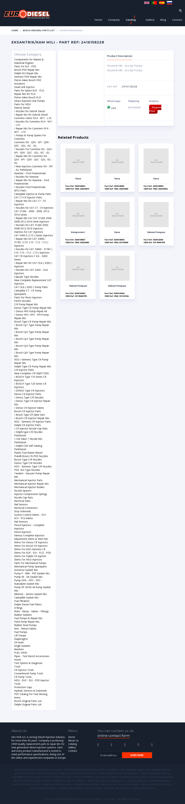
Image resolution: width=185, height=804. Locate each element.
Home (98, 19)
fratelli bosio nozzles (86, 784)
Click (111, 108)
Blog (163, 19)
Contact (177, 19)
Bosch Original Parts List (39, 30)
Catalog (131, 19)
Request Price (155, 109)
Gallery (150, 19)
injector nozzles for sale (57, 776)
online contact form (113, 736)
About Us (73, 740)
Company (114, 19)
